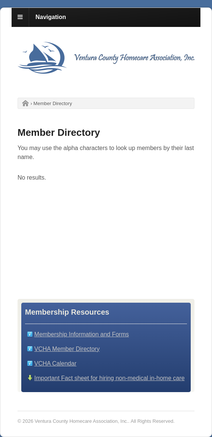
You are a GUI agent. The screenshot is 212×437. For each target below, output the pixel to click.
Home (23, 103)
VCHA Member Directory (67, 349)
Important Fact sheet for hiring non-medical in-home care (109, 378)
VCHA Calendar (55, 363)
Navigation (50, 17)
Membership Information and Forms (81, 334)
